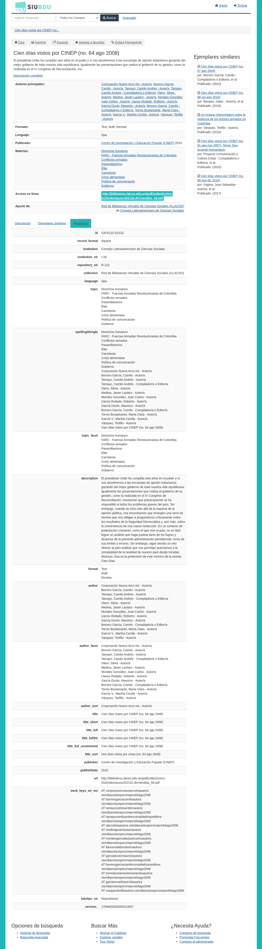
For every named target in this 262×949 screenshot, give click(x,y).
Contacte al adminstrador (197, 941)
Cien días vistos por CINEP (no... (37, 30)
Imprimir (40, 42)
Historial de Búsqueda (35, 933)
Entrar (240, 5)
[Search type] (77, 18)
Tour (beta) (107, 941)
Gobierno (107, 185)
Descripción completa (28, 75)
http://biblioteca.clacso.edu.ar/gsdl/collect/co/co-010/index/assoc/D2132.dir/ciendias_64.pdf (137, 196)
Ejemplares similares (52, 223)
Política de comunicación (118, 181)
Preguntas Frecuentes (195, 937)
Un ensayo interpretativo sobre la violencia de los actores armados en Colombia (221, 119)
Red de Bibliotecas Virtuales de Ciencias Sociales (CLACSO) (142, 206)
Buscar (109, 18)
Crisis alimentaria (113, 177)
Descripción (23, 223)
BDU (19, 6)
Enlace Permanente (128, 42)
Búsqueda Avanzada (34, 937)
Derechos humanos (114, 151)
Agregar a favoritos (91, 42)
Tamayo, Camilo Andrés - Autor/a (147, 88)
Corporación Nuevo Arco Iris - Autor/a (126, 84)
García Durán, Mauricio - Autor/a (123, 106)
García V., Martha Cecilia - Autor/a (136, 114)
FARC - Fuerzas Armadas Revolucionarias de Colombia (138, 155)
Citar (21, 42)
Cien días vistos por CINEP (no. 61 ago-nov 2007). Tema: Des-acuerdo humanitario (220, 145)
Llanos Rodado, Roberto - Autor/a (154, 101)
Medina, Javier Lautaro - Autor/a (134, 97)
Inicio (221, 5)
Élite (104, 168)
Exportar (62, 42)
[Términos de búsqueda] (33, 18)
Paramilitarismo (111, 164)
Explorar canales (111, 937)
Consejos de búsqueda (195, 933)
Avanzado (129, 18)
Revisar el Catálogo (113, 933)
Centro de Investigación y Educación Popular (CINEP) (138, 143)
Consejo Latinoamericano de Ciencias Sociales (152, 210)
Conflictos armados (114, 159)
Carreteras (108, 172)
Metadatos (81, 223)
